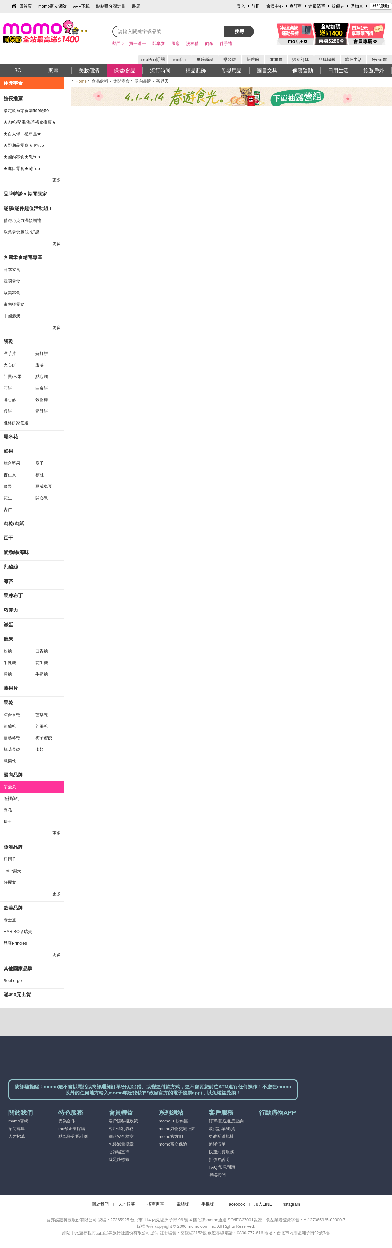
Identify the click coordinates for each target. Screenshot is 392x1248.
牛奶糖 (41, 674)
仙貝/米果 (13, 376)
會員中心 (274, 6)
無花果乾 (12, 749)
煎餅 (8, 388)
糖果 (8, 639)
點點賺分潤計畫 (110, 6)
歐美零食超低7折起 (21, 232)
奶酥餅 (41, 411)
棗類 (39, 749)
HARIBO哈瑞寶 (18, 931)
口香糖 (41, 651)
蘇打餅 (41, 353)
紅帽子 (10, 859)
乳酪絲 (11, 566)
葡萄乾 (10, 726)
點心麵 (41, 376)
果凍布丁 (13, 595)
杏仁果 (10, 474)
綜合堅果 (12, 463)
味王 (8, 821)
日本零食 (12, 269)
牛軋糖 (10, 662)
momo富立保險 (52, 6)
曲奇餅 (41, 388)
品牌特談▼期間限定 (25, 194)
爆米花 (11, 436)
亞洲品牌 (13, 847)
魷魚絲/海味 (16, 552)
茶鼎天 (10, 787)
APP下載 (81, 6)
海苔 (8, 581)
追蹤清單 (316, 6)
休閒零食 (121, 81)
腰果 (8, 486)
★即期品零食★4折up (24, 145)
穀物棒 (41, 399)
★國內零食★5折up (22, 156)
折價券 (338, 6)
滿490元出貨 (17, 994)
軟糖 (8, 651)
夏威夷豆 (43, 486)
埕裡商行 (12, 798)
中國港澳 (12, 315)
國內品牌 (143, 81)
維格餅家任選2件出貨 (16, 424)
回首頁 (25, 6)
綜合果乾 (12, 714)
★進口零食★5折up (22, 168)
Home (81, 81)
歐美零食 (12, 292)
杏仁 (8, 509)
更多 (56, 180)
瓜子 (39, 463)
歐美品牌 (13, 907)
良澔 (8, 810)
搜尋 (239, 31)
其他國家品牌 (18, 968)
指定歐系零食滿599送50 (26, 110)
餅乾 (8, 341)
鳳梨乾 (10, 761)
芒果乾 (41, 726)
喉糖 (8, 674)
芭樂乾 (41, 714)
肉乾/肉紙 (14, 523)
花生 (8, 498)
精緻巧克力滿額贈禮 (22, 220)
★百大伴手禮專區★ (22, 133)
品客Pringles (15, 943)
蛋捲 (39, 365)
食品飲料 (100, 81)
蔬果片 (11, 688)
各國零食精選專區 (23, 257)
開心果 (41, 498)
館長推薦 (13, 98)
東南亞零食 (14, 304)
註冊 (256, 6)
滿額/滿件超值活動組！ (28, 208)
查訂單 (296, 6)
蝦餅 (8, 411)
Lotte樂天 (12, 870)
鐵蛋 (8, 624)
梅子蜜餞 (43, 737)
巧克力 (11, 610)
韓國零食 (12, 281)
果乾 (8, 702)
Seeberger (13, 980)
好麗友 (10, 882)
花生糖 (41, 662)
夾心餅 (10, 365)
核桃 (39, 474)
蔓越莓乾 (12, 737)
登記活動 (380, 6)
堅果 (8, 451)
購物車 (357, 6)
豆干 (8, 538)
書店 (136, 6)
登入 (241, 6)
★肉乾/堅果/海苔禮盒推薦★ (30, 122)
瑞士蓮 (10, 920)
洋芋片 (10, 353)
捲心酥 (10, 399)
